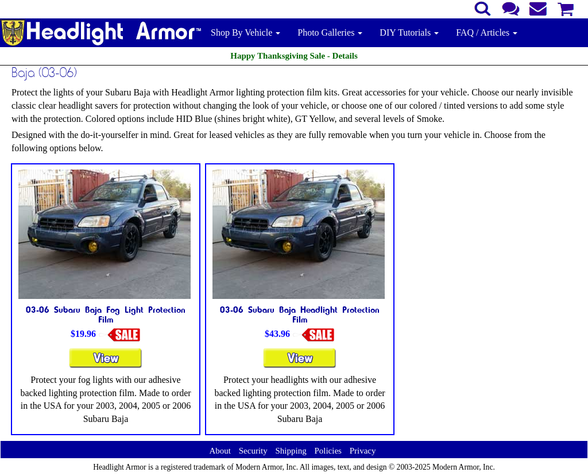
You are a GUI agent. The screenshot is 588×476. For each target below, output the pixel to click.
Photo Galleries (329, 32)
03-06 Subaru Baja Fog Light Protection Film (105, 314)
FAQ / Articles (486, 32)
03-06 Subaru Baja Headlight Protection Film (300, 314)
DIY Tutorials (409, 32)
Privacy (363, 450)
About (220, 450)
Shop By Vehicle (245, 32)
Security (253, 450)
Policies (328, 450)
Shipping (290, 450)
